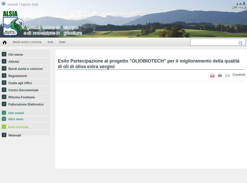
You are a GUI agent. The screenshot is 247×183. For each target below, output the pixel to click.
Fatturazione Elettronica (25, 104)
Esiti (50, 41)
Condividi (239, 75)
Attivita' (14, 62)
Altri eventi (16, 113)
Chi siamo (15, 54)
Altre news (16, 119)
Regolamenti (17, 76)
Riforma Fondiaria (21, 97)
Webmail (14, 135)
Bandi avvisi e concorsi (27, 41)
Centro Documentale (23, 90)
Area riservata (18, 127)
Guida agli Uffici (20, 83)
